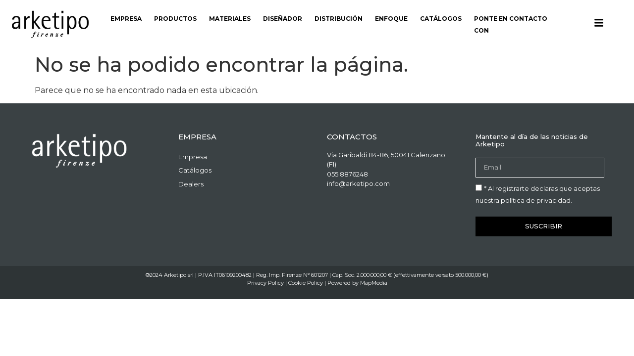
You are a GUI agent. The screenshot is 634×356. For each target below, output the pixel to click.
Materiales (230, 18)
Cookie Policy (305, 282)
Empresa (126, 18)
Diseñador (282, 18)
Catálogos (441, 18)
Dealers (191, 184)
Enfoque (391, 18)
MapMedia (373, 282)
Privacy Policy (265, 282)
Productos (175, 18)
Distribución (339, 18)
